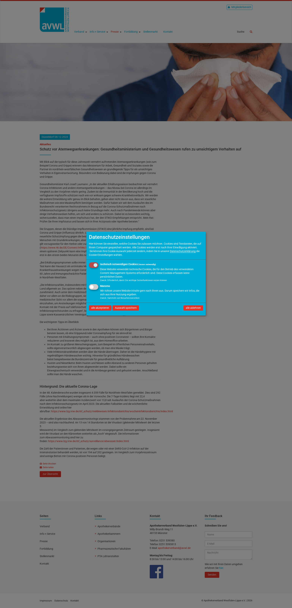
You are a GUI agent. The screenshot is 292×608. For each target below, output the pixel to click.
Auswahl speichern (126, 307)
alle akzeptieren (100, 307)
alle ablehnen (193, 307)
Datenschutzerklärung (183, 251)
